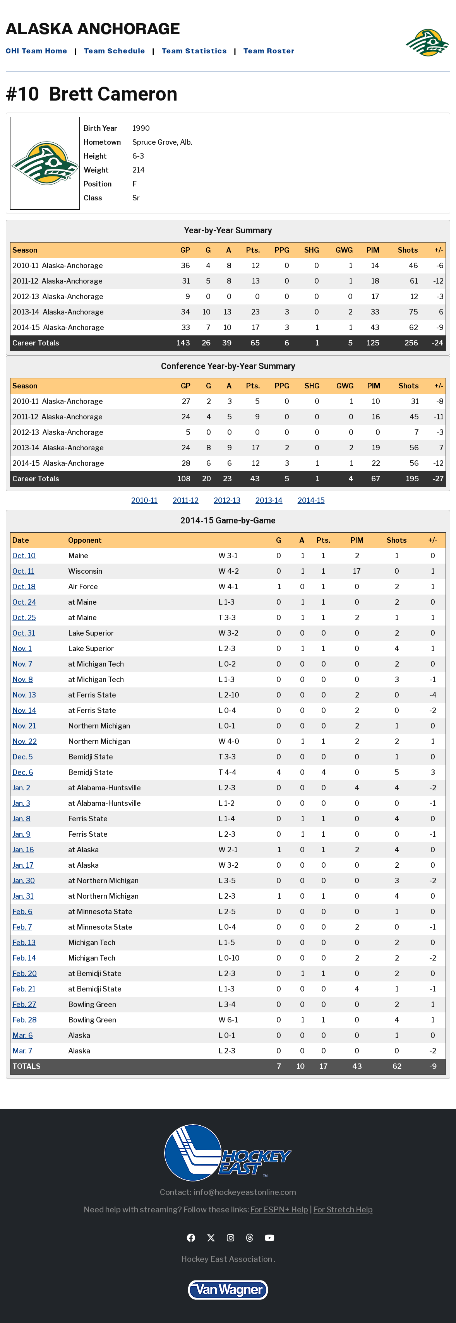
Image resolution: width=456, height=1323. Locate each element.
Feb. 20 (24, 973)
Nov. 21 (24, 725)
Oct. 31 (24, 633)
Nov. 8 (22, 679)
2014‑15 (312, 500)
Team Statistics (194, 51)
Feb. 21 (24, 989)
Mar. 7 (22, 1050)
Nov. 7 (22, 664)
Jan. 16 (23, 849)
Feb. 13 (24, 942)
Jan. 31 (23, 896)
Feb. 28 (24, 1019)
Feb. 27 (24, 1004)
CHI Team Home (37, 51)
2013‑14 (269, 500)
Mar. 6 (22, 1035)
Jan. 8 (21, 818)
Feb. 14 (24, 958)
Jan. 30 (23, 880)
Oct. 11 (23, 571)
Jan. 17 (23, 865)
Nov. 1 (22, 648)
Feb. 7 (22, 927)
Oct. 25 (24, 617)
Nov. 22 (24, 741)
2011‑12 (185, 500)
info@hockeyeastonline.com (245, 1192)
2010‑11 (143, 500)
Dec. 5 (22, 756)
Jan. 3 (21, 803)
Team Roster (269, 51)
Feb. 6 (22, 911)
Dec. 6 (22, 772)
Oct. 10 (24, 555)
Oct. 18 (24, 586)
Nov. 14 (24, 710)
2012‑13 (227, 500)
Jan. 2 (21, 787)
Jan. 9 (21, 834)
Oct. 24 (24, 602)
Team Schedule (115, 51)
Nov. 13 (24, 695)
